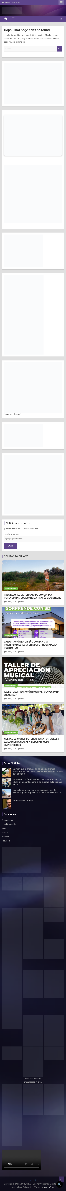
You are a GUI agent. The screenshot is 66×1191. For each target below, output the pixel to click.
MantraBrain (49, 1187)
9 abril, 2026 (10, 602)
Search (59, 49)
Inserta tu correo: (11, 534)
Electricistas (7, 820)
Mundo (5, 828)
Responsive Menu (61, 2)
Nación (5, 832)
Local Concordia (11, 588)
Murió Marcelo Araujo (22, 800)
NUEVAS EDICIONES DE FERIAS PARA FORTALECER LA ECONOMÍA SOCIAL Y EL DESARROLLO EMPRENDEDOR (31, 741)
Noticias (5, 837)
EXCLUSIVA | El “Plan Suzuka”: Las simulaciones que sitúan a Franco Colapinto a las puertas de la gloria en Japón (37, 782)
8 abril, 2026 (10, 699)
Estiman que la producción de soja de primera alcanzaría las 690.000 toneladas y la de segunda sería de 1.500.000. (38, 771)
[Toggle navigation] (13, 19)
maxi (21, 602)
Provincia (6, 841)
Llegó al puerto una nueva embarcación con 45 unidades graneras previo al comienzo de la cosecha (36, 791)
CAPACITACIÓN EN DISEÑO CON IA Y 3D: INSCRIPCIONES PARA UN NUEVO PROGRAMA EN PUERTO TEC (30, 644)
